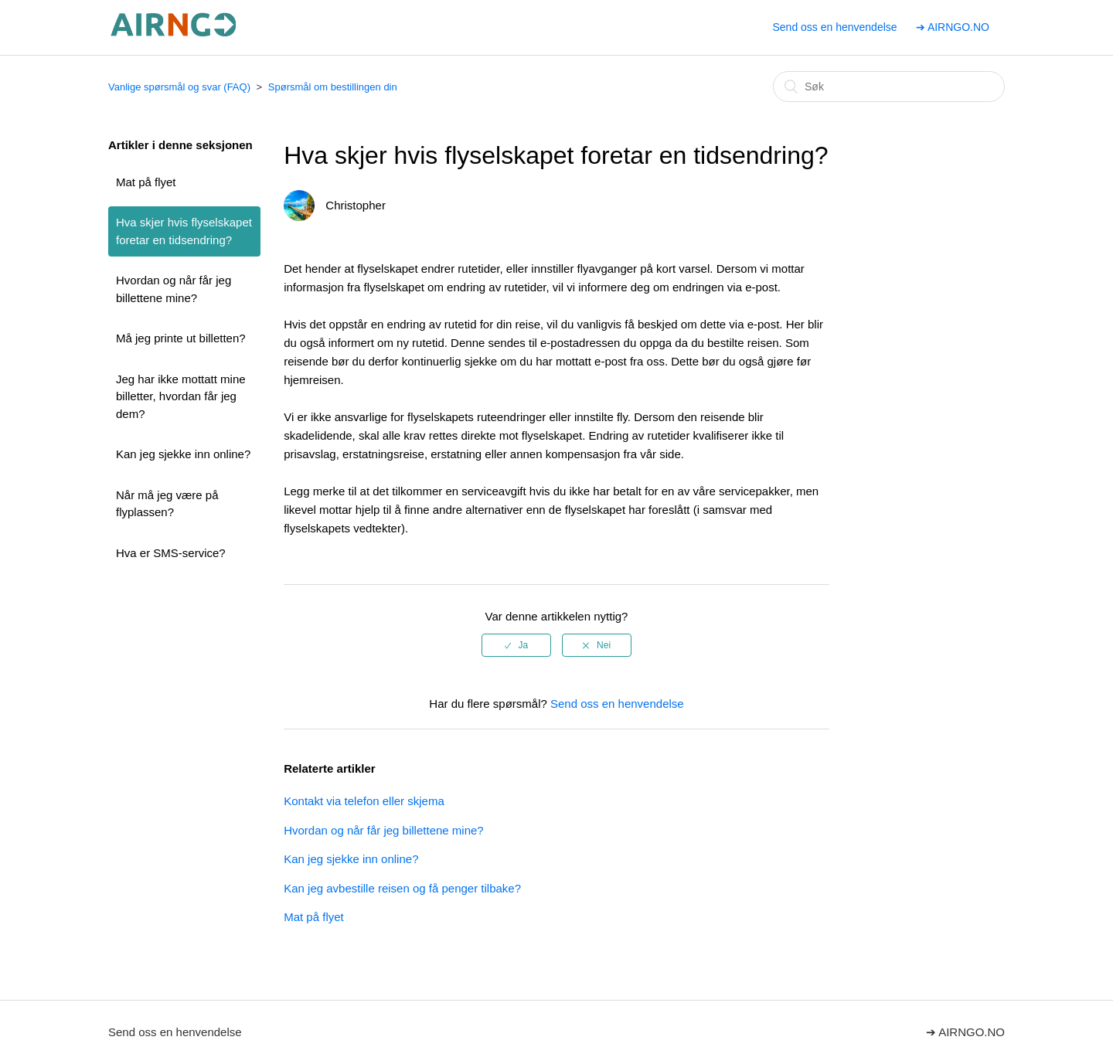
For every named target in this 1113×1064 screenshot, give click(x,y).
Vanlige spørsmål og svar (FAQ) (179, 87)
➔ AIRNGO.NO (952, 27)
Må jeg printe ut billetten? (181, 338)
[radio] (516, 645)
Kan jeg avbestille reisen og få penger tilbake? (402, 888)
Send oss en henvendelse (834, 27)
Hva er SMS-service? (171, 552)
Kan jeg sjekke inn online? (183, 454)
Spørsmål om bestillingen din (332, 87)
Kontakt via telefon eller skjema (364, 800)
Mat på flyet (146, 182)
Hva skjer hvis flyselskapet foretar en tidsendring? (184, 231)
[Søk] (889, 86)
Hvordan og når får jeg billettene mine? (173, 289)
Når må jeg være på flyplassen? (167, 503)
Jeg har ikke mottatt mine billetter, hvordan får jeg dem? (181, 396)
